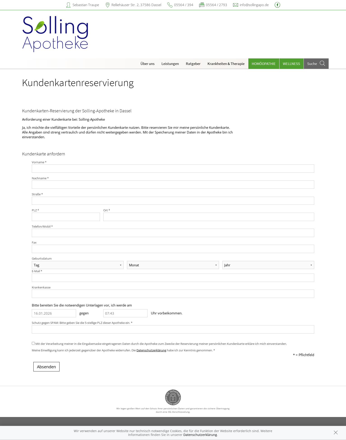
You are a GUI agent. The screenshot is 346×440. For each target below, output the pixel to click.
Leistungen (170, 63)
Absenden (46, 366)
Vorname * (39, 162)
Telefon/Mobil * (42, 226)
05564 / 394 (183, 4)
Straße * (37, 194)
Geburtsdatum (42, 258)
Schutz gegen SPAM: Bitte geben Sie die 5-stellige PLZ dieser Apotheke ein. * (82, 323)
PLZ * (35, 210)
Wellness (291, 63)
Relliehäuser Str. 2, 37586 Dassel (136, 4)
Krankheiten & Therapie (226, 63)
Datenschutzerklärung (151, 350)
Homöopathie (264, 63)
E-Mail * (37, 271)
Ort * (106, 210)
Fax (34, 242)
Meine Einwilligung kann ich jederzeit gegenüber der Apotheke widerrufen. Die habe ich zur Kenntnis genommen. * (123, 350)
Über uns (148, 63)
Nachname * (40, 178)
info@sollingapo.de (254, 4)
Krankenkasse (41, 287)
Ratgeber (193, 63)
